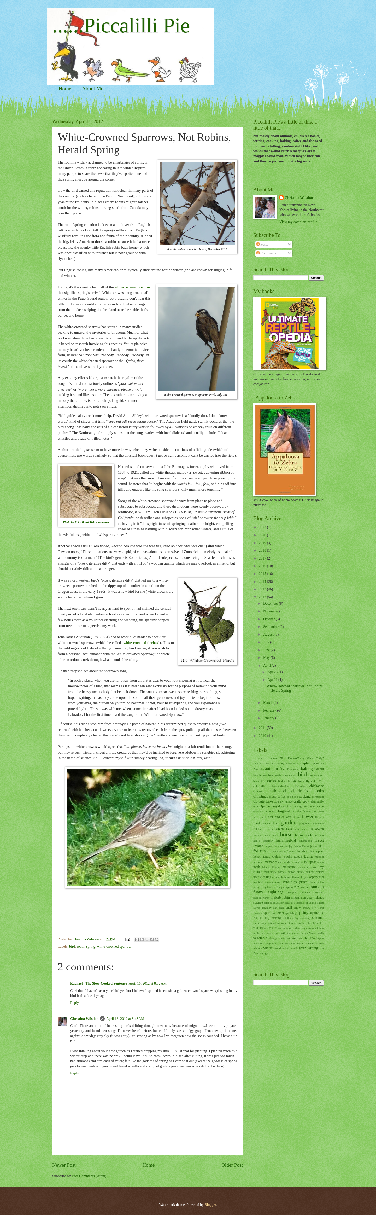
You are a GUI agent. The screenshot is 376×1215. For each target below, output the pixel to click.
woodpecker (282, 948)
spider (280, 913)
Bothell (282, 781)
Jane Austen (281, 846)
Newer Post (64, 1165)
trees (311, 928)
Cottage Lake (263, 801)
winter (267, 948)
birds (321, 775)
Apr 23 (272, 672)
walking (292, 938)
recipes (292, 892)
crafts (297, 801)
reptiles (319, 892)
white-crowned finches (141, 643)
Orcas (295, 877)
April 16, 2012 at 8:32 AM (147, 983)
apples (315, 763)
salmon (295, 897)
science (258, 902)
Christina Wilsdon (84, 1019)
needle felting (262, 877)
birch (294, 775)
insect (319, 840)
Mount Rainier (271, 866)
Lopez (298, 856)
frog (275, 823)
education (259, 811)
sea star (289, 902)
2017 (263, 558)
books (271, 780)
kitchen (271, 851)
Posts (262, 244)
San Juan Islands (312, 897)
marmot (319, 856)
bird (72, 947)
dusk (313, 806)
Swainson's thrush (285, 923)
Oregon (304, 877)
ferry (256, 816)
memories (271, 862)
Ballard (319, 769)
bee (270, 775)
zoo (321, 948)
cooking (304, 796)
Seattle (312, 902)
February (270, 710)
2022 (263, 527)
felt (315, 811)
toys (304, 928)
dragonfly (284, 806)
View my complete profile (298, 222)
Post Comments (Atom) (89, 1176)
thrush (311, 923)
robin (80, 947)
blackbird (258, 781)
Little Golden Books (277, 856)
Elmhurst (271, 811)
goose (270, 828)
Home (64, 88)
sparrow (269, 913)
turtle (256, 933)
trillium (319, 928)
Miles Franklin (294, 861)
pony (256, 887)
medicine (258, 861)
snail (289, 907)
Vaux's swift (316, 933)
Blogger (210, 1205)
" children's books (265, 758)
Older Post (232, 1165)
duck (306, 806)
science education (274, 902)
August (268, 634)
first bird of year (279, 817)
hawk (257, 835)
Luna (308, 856)
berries (286, 775)
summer (318, 918)
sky (275, 907)
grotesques (301, 828)
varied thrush (300, 933)
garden (288, 822)
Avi (282, 768)
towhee (296, 928)
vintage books (277, 938)
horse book (303, 835)
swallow (302, 923)
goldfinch (258, 828)
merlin (282, 861)
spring (90, 947)
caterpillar (259, 786)
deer (255, 806)
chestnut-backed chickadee (288, 786)
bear (264, 775)
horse (286, 834)
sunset (257, 923)
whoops (257, 948)
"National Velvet (263, 763)
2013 (263, 589)
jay (290, 846)
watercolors (288, 943)
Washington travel (270, 943)
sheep (320, 902)
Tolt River (275, 928)
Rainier (305, 887)
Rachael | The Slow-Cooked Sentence (98, 983)
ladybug (302, 851)
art (322, 763)
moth (256, 867)
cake (314, 781)
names (282, 871)
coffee (282, 796)
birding (313, 775)
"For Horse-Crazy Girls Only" (302, 758)
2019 (263, 543)
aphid (307, 763)
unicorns (266, 933)
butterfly (304, 781)
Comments (266, 253)
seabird (298, 902)
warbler (304, 938)
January (269, 718)
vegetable (260, 938)
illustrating (305, 840)
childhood (277, 790)
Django (265, 806)
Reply (74, 1003)
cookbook (292, 796)
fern (321, 811)
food (256, 823)
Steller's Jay (291, 918)
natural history (315, 871)
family (296, 811)
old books (285, 877)
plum (312, 881)
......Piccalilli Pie (121, 25)
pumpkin (287, 887)
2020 (263, 535)
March (268, 703)
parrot (277, 881)
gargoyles (305, 823)
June (267, 650)
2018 (263, 551)
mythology (270, 871)
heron (275, 835)
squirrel (315, 913)
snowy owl (309, 907)
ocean (275, 877)
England (284, 811)
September (271, 627)
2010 (263, 736)
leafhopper (317, 851)
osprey (313, 877)
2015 (263, 574)
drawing (297, 806)
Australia (258, 768)
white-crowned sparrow (132, 287)
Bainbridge (293, 768)
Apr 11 (272, 680)
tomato (287, 928)
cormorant (318, 796)
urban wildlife (281, 933)
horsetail (319, 835)
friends (266, 823)
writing (313, 948)
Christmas (260, 796)
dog (274, 806)
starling (276, 918)
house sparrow (263, 840)
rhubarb (276, 897)
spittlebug (291, 913)
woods (294, 948)
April (267, 665)
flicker (297, 816)
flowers (319, 816)
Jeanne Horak (301, 846)
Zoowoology (260, 953)
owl (321, 877)
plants (303, 882)
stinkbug (305, 918)
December (271, 604)
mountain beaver (307, 866)
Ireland (258, 846)
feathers (307, 811)
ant (299, 763)
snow (297, 907)
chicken (258, 791)
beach (257, 775)
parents (269, 881)
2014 (263, 582)
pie (296, 882)
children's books (307, 790)
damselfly (317, 801)
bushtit (292, 781)
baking (307, 768)
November (271, 611)
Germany (318, 823)
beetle (277, 775)
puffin (277, 887)
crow (306, 801)
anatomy (279, 763)
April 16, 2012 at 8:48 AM (125, 1019)
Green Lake (284, 829)
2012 (263, 597)
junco (313, 846)
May (267, 658)
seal (305, 902)
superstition (268, 923)
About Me (92, 88)
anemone (290, 763)
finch (263, 816)
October (269, 619)
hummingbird (286, 840)
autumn (271, 768)
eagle (320, 806)
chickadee (316, 786)
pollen (320, 881)
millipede (310, 862)
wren (303, 948)
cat (321, 780)
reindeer (305, 892)
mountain (289, 867)
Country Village (283, 801)
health (266, 835)
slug (281, 907)
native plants (296, 871)
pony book (267, 887)
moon (320, 861)
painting (258, 881)
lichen (257, 856)
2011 (263, 728)
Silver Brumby (262, 907)
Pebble (287, 882)
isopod (269, 846)
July (266, 642)
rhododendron (261, 897)
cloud (273, 796)
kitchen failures (286, 851)
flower (307, 816)
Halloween (317, 829)
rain (296, 887)
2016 (263, 566)
